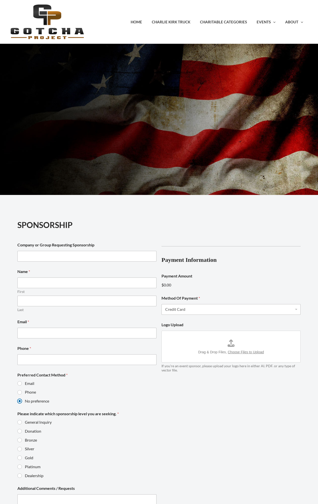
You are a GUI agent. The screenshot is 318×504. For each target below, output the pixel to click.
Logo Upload (172, 324)
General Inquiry (38, 422)
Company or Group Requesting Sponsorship (55, 244)
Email (23, 321)
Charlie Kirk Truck (179, 22)
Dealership (34, 475)
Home (146, 22)
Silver (29, 448)
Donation (33, 431)
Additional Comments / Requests (46, 488)
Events (269, 22)
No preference (37, 401)
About (295, 22)
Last (20, 310)
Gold (29, 457)
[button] (276, 22)
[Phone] (87, 359)
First (21, 291)
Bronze (31, 440)
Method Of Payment (180, 298)
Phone (24, 348)
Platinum (32, 466)
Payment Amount (176, 276)
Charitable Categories (229, 22)
